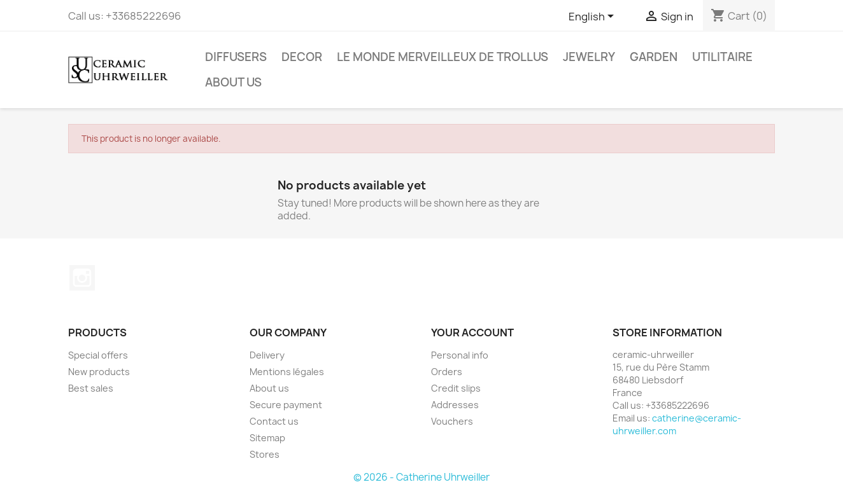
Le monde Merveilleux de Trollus (442, 57)
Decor (301, 57)
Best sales (90, 388)
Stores (265, 454)
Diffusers (236, 57)
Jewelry (589, 57)
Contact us (274, 421)
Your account (472, 333)
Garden (653, 57)
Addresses (455, 405)
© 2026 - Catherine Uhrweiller (421, 477)
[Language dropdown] (593, 17)
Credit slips (456, 388)
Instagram (82, 278)
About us (233, 82)
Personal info (459, 355)
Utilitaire (722, 57)
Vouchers (452, 421)
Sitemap (267, 438)
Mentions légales (287, 372)
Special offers (98, 355)
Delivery (267, 355)
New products (99, 372)
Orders (446, 372)
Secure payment (286, 405)
